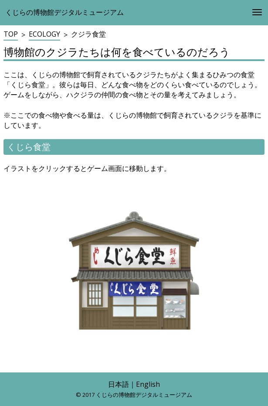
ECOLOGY (44, 34)
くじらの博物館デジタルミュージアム (64, 12)
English (148, 384)
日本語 (118, 384)
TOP (10, 34)
